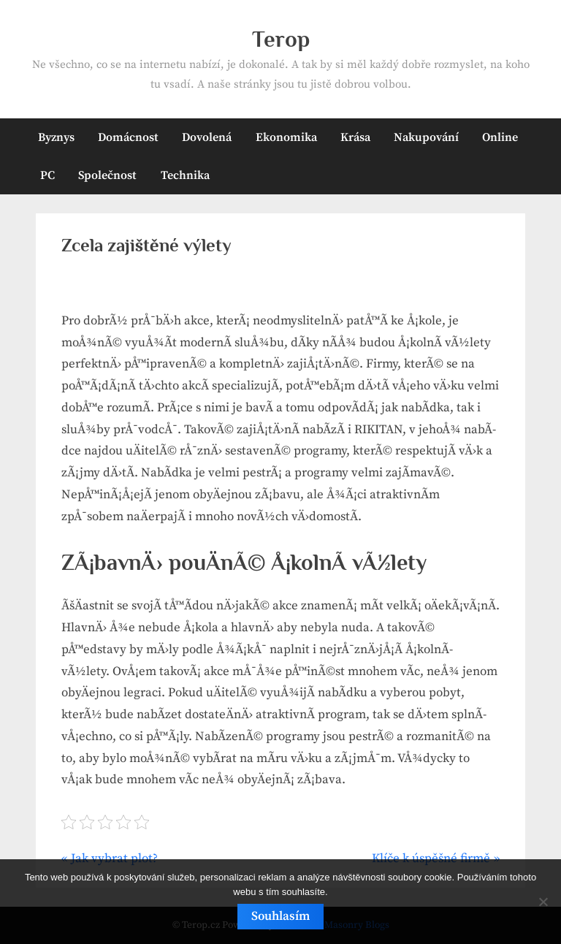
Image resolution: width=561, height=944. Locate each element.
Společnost (107, 175)
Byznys (56, 137)
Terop (281, 39)
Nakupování (426, 137)
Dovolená (207, 137)
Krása (355, 137)
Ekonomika (286, 137)
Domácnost (128, 137)
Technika (185, 175)
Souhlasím (280, 916)
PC (47, 175)
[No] (542, 901)
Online (500, 137)
